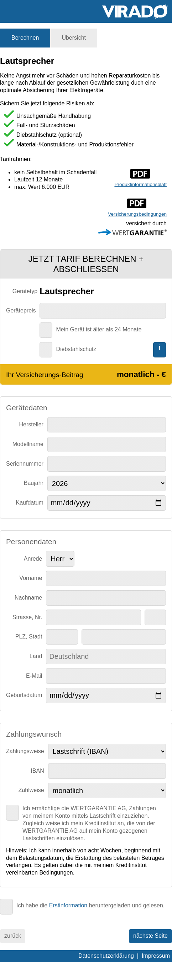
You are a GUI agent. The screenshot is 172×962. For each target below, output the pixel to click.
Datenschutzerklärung (106, 956)
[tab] (25, 38)
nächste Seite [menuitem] (150, 936)
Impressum (156, 956)
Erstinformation (68, 905)
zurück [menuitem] (12, 936)
